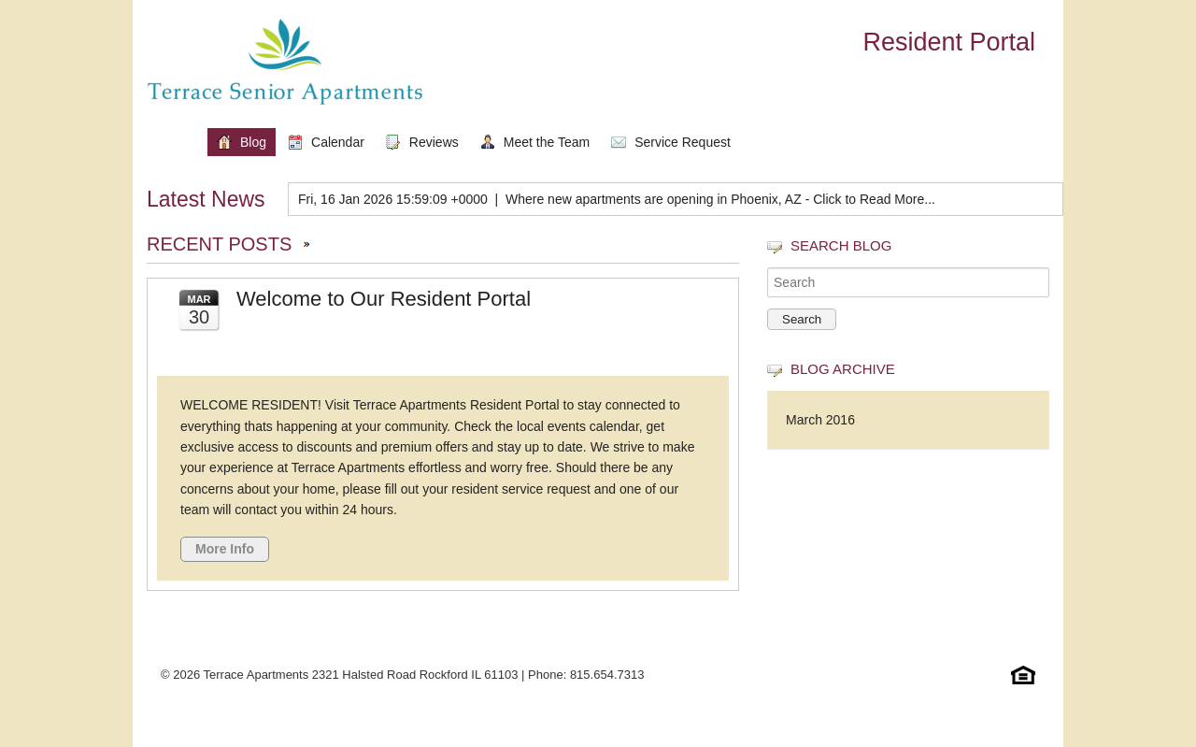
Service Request (682, 142)
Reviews (434, 142)
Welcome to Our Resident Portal (383, 298)
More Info (224, 548)
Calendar (337, 142)
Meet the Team (547, 142)
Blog (253, 142)
